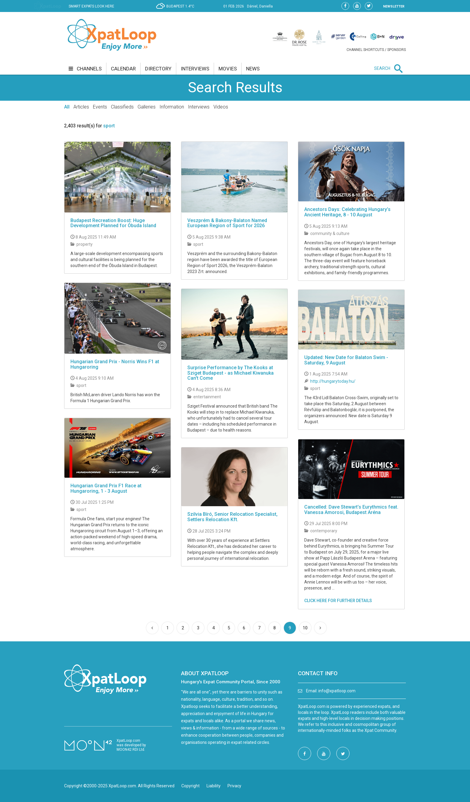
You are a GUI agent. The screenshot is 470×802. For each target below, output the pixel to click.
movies (228, 69)
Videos (220, 107)
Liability (214, 785)
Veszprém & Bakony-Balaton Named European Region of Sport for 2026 (227, 223)
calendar (123, 69)
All (67, 107)
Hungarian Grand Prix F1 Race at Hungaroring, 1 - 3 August (105, 488)
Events (100, 107)
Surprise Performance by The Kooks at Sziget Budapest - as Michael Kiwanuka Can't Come (230, 373)
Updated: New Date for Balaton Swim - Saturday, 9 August (346, 360)
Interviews (199, 107)
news (253, 69)
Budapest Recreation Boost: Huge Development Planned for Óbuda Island (113, 223)
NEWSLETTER (393, 6)
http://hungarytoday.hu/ (332, 381)
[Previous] (152, 628)
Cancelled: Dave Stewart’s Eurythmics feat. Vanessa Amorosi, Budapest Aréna (351, 509)
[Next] (320, 628)
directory (158, 69)
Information (171, 107)
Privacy (234, 785)
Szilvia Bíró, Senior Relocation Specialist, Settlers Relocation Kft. (232, 516)
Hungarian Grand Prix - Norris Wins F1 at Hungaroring (114, 364)
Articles (81, 107)
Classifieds (122, 107)
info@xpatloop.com (336, 690)
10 (305, 628)
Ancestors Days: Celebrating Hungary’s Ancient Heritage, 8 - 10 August (347, 212)
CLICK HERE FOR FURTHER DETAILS (338, 600)
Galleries (147, 107)
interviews (195, 69)
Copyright (190, 785)
